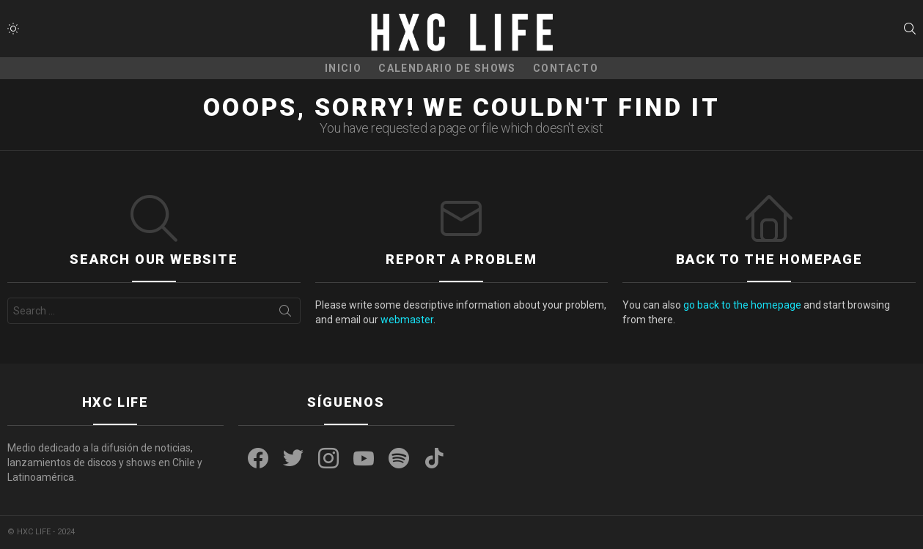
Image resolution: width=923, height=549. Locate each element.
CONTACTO (565, 68)
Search (285, 314)
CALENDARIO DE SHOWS (447, 68)
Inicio (343, 68)
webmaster (406, 319)
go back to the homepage (742, 305)
